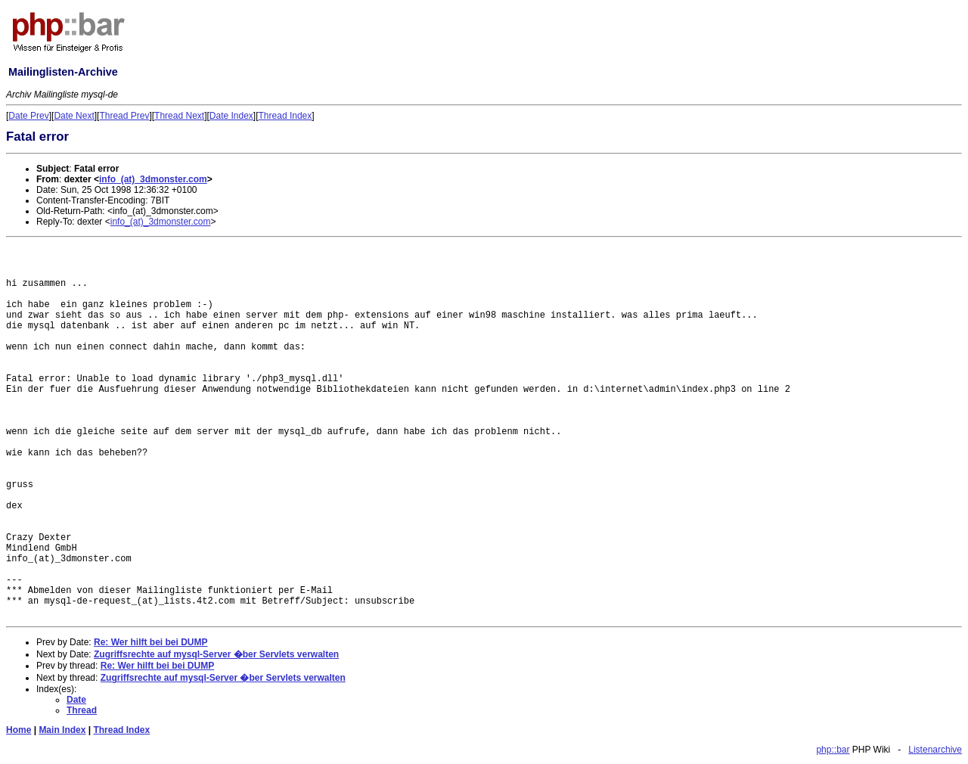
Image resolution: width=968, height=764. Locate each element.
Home (18, 730)
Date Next (74, 115)
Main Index (62, 730)
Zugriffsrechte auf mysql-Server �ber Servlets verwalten (216, 654)
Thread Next (179, 115)
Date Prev (28, 115)
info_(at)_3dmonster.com (153, 179)
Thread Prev (124, 115)
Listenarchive (935, 749)
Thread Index (285, 115)
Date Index (231, 115)
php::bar (832, 749)
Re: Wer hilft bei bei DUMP (150, 642)
